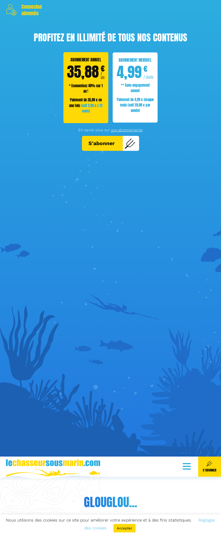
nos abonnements (127, 130)
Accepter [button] (124, 528)
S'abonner (112, 143)
